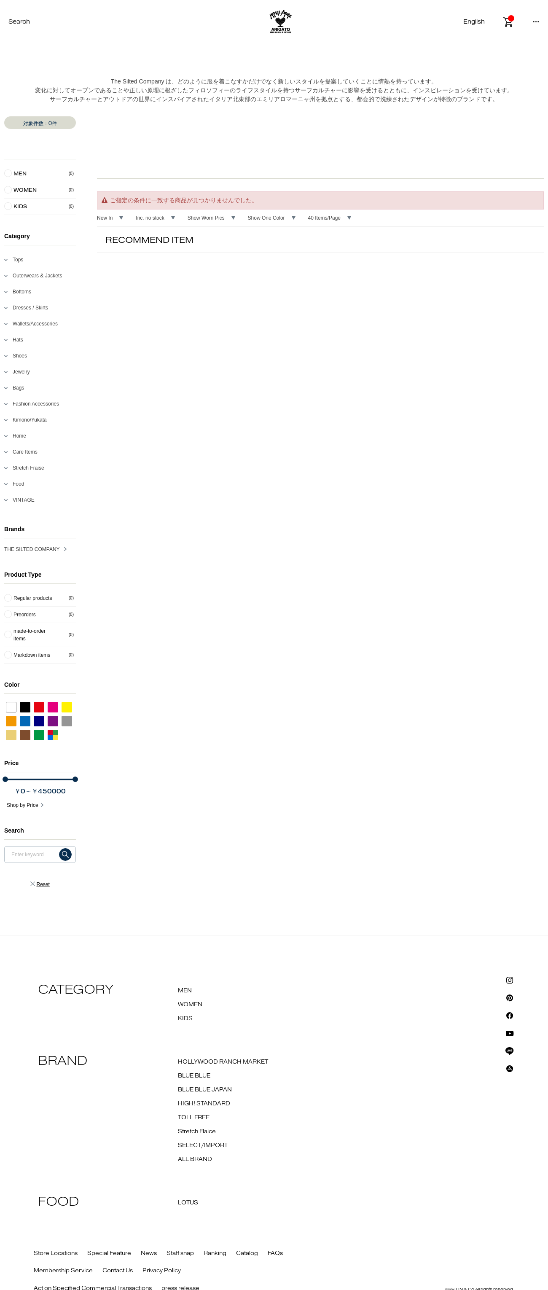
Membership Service (63, 1270)
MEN (185, 990)
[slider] (5, 779)
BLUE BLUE (194, 1075)
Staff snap (180, 1253)
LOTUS (188, 1202)
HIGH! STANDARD (204, 1103)
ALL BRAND (195, 1159)
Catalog (247, 1253)
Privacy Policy (161, 1270)
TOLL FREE (194, 1117)
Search (19, 21)
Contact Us (117, 1270)
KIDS (185, 1018)
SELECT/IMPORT (203, 1145)
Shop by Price (22, 805)
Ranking (215, 1253)
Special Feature (109, 1253)
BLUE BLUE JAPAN (205, 1089)
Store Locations (56, 1253)
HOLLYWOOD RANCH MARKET (223, 1062)
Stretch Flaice (197, 1131)
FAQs (275, 1253)
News (149, 1253)
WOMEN (190, 1004)
